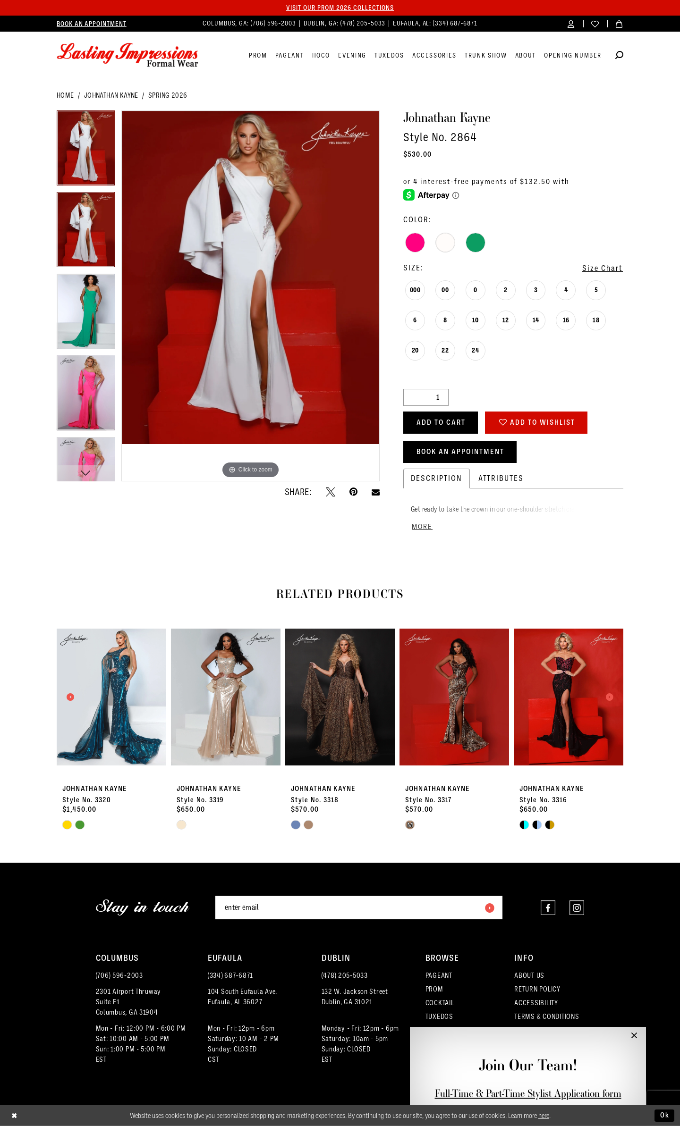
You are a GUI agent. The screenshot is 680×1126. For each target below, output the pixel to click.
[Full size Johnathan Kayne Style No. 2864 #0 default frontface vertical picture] (250, 296)
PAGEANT (438, 975)
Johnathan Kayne (111, 95)
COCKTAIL (439, 1003)
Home (65, 95)
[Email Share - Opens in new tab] (376, 492)
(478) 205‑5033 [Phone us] (364, 23)
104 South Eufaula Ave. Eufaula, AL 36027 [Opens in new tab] (242, 997)
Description (436, 478)
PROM (434, 989)
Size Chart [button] (602, 268)
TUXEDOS (439, 1016)
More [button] (422, 526)
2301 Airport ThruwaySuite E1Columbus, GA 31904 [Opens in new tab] (129, 1002)
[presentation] (111, 697)
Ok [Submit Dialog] (665, 1115)
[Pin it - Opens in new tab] (353, 491)
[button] (571, 23)
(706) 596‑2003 (119, 975)
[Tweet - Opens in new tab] (330, 491)
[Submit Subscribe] (489, 907)
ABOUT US (529, 975)
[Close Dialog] (14, 1116)
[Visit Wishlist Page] (595, 23)
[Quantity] (426, 397)
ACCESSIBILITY (536, 1003)
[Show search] (619, 56)
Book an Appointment (460, 451)
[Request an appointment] (92, 23)
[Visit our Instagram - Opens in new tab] (577, 907)
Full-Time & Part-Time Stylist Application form (528, 1093)
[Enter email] (358, 907)
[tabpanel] (86, 151)
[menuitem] (92, 23)
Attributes (501, 478)
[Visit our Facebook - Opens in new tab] (548, 907)
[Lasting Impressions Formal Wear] (127, 55)
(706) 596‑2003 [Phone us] (274, 23)
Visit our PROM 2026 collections (340, 7)
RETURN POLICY (537, 989)
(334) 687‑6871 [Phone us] (455, 23)
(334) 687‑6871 (230, 975)
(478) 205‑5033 (345, 975)
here (543, 1115)
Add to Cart (441, 422)
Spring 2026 (167, 95)
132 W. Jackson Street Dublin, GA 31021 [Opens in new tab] (355, 997)
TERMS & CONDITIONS (546, 1016)
